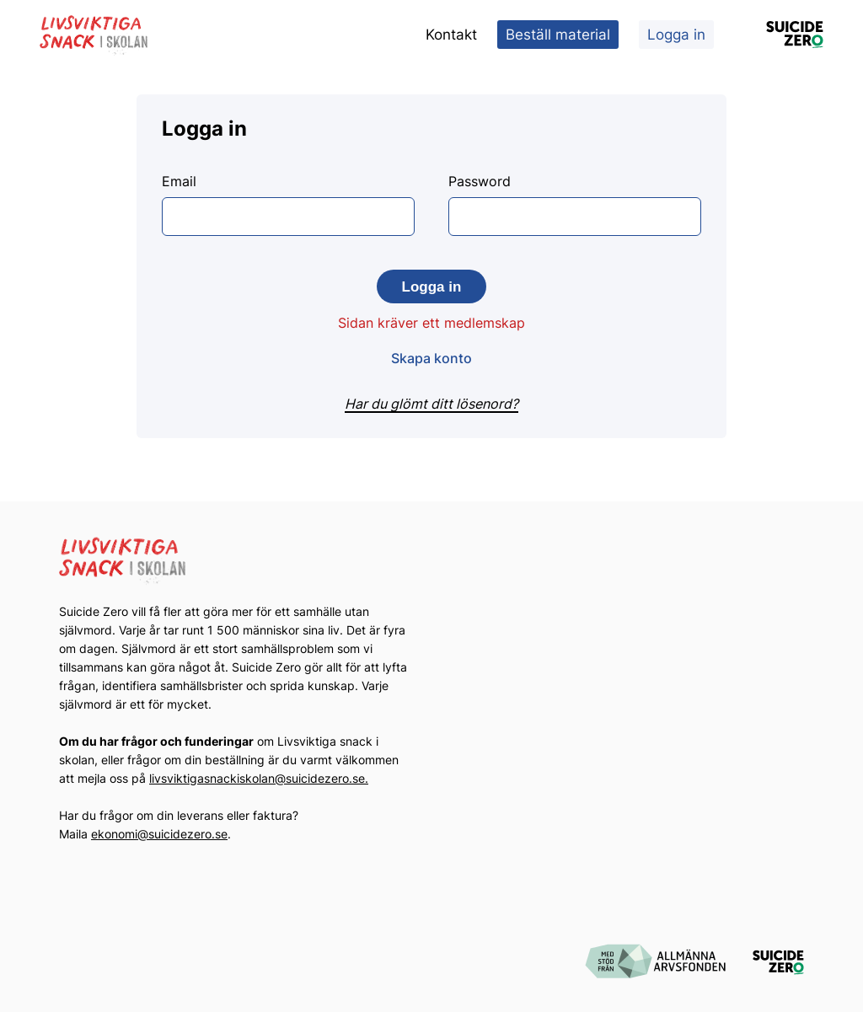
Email (288, 204)
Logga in (676, 34)
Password (574, 204)
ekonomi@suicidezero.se (159, 834)
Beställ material (558, 34)
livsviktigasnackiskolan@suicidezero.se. (258, 778)
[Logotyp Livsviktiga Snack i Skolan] (94, 34)
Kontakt (451, 34)
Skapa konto (431, 358)
